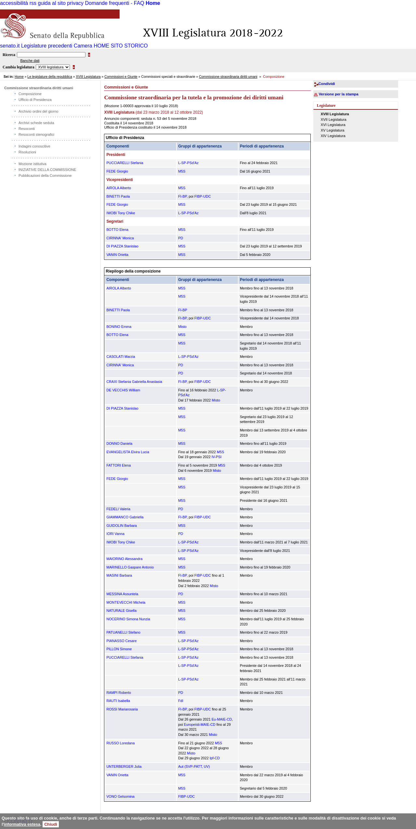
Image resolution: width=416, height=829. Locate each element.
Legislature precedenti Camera (56, 46)
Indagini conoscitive (34, 146)
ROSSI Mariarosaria (122, 709)
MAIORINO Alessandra (124, 559)
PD (180, 238)
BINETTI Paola (118, 196)
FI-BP (182, 196)
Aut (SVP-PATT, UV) (194, 766)
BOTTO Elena (117, 230)
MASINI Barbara (119, 575)
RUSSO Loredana (120, 743)
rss (33, 3)
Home (153, 3)
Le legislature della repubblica (49, 76)
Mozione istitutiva (32, 164)
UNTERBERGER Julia (123, 766)
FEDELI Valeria (118, 509)
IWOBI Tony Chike (120, 213)
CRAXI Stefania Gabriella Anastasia (134, 382)
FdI (180, 701)
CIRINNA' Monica (120, 238)
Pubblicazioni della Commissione (45, 175)
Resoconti (27, 129)
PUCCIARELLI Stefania (124, 163)
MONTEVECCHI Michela (125, 602)
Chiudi (50, 824)
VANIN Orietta (117, 255)
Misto (182, 327)
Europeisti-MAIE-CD (199, 724)
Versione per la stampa (338, 94)
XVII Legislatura (333, 119)
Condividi (326, 84)
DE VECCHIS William (123, 390)
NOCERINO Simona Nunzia (128, 619)
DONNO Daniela (119, 443)
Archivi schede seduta (36, 123)
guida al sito (52, 3)
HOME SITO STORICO (121, 46)
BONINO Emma (118, 327)
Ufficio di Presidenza (35, 100)
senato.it (10, 46)
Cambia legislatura (18, 67)
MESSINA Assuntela (122, 594)
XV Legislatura (332, 130)
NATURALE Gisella (121, 610)
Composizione (30, 94)
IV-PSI (217, 457)
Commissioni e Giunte (120, 76)
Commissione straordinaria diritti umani (228, 76)
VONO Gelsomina (120, 796)
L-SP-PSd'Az (188, 163)
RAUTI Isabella (118, 701)
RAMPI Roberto (118, 693)
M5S (181, 171)
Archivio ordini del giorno (38, 111)
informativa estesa (22, 824)
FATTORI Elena (118, 465)
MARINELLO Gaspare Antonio (130, 567)
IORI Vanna (115, 534)
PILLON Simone (119, 649)
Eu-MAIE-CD (222, 719)
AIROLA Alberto (118, 188)
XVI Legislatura (333, 125)
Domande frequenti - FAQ (114, 3)
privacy (75, 3)
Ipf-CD (215, 758)
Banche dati (29, 61)
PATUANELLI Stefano (123, 632)
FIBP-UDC (202, 196)
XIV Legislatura (333, 136)
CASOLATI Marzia (120, 356)
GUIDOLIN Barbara (121, 525)
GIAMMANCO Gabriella (124, 517)
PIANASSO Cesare (121, 641)
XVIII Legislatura (88, 76)
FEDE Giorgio (117, 171)
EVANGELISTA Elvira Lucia (127, 452)
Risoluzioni (27, 152)
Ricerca (9, 54)
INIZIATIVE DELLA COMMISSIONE (47, 170)
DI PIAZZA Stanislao (122, 246)
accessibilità (14, 3)
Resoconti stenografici (36, 134)
